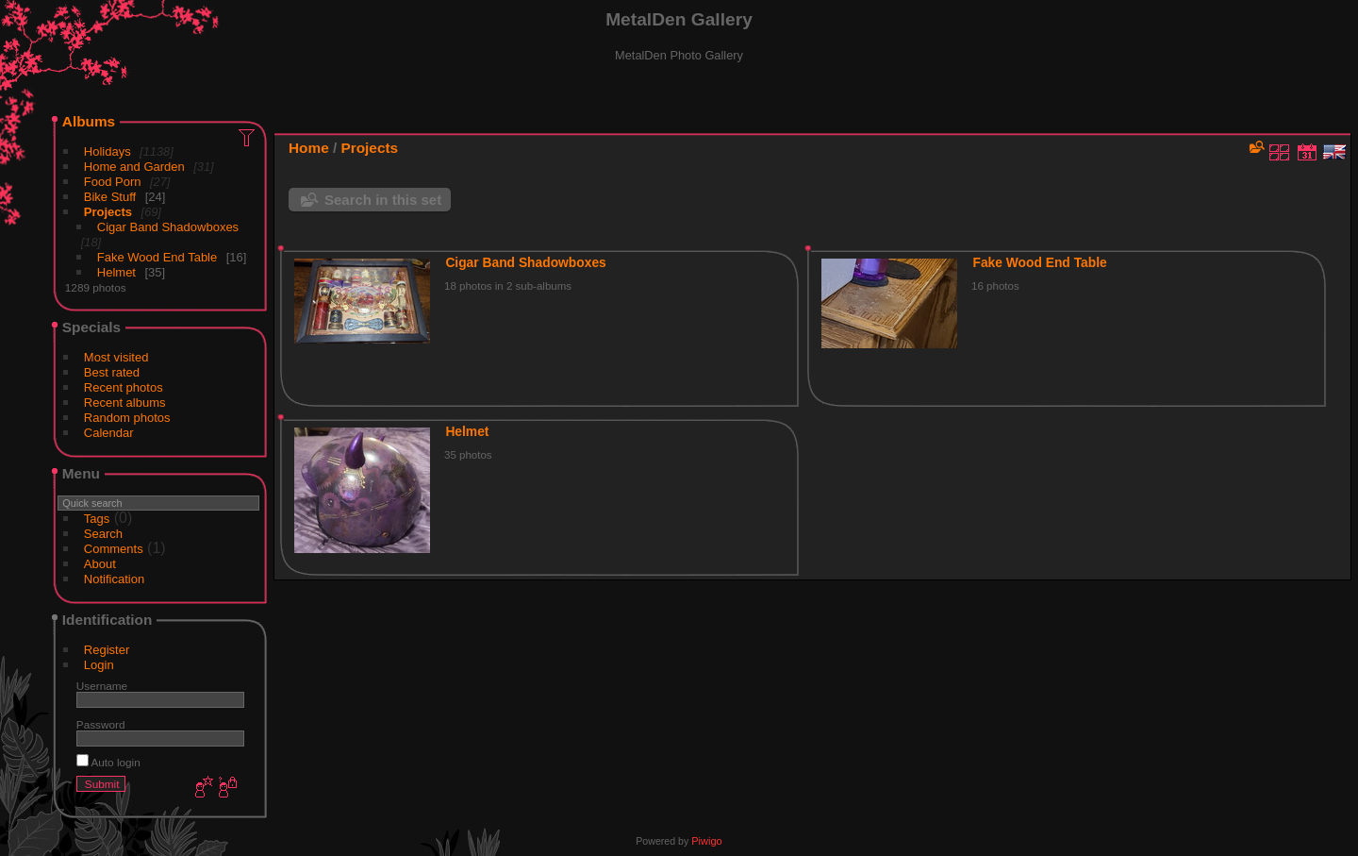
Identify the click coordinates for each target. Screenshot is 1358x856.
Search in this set (382, 200)
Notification (114, 579)
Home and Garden (134, 166)
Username (101, 686)
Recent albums (125, 402)
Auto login (108, 762)
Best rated (112, 372)
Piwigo (706, 841)
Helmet (116, 272)
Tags (96, 519)
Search (103, 534)
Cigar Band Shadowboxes (168, 227)
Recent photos (123, 387)
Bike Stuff (110, 197)
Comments (113, 549)
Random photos (127, 418)
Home (309, 148)
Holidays (107, 151)
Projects (108, 212)
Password (100, 724)
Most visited (116, 357)
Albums (88, 121)
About (100, 564)
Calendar (109, 433)
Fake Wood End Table (157, 257)
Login (99, 665)
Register (106, 650)
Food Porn (112, 182)
